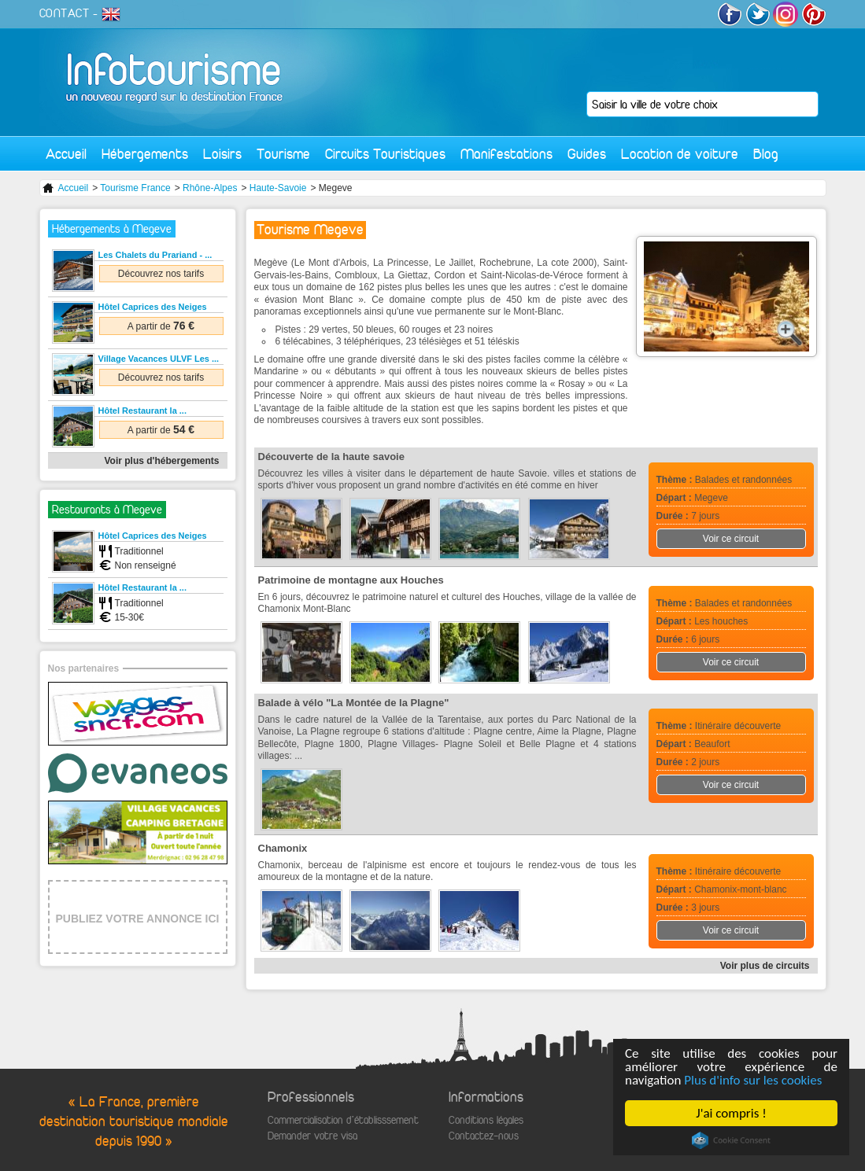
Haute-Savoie (278, 187)
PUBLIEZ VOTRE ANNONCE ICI (138, 918)
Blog (765, 153)
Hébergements (145, 153)
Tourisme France (135, 187)
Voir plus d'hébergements (162, 460)
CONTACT (64, 13)
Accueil (66, 153)
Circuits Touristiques (385, 153)
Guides (586, 153)
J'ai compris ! (731, 1113)
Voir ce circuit (731, 538)
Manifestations (506, 153)
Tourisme (283, 153)
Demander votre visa (312, 1136)
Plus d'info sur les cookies (753, 1080)
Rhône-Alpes (210, 187)
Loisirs (222, 153)
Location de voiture (679, 153)
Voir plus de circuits (765, 965)
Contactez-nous (484, 1136)
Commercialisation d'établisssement (343, 1120)
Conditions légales (486, 1120)
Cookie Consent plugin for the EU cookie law (731, 1140)
